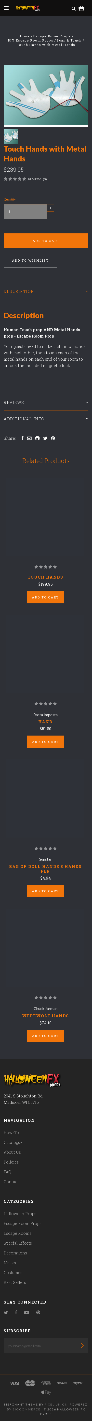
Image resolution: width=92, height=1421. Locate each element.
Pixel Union (56, 1404)
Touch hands (45, 577)
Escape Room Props (22, 1223)
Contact (11, 1181)
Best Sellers (15, 1282)
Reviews (46, 402)
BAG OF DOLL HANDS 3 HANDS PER (45, 869)
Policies (11, 1162)
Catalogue (13, 1142)
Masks (10, 1262)
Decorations (15, 1252)
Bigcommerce (26, 1409)
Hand (45, 721)
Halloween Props (20, 1213)
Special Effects (18, 1243)
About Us (12, 1152)
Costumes (13, 1272)
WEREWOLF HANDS (45, 1015)
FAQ (7, 1171)
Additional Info (46, 418)
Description (46, 291)
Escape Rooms (17, 1233)
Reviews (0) (37, 179)
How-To (11, 1132)
